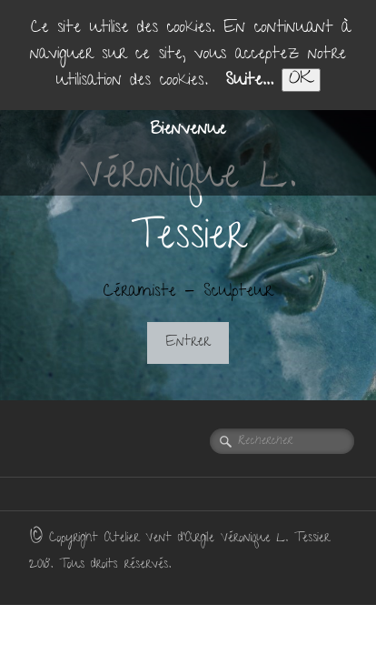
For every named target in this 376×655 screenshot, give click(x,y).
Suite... (249, 81)
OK (300, 80)
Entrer (188, 343)
